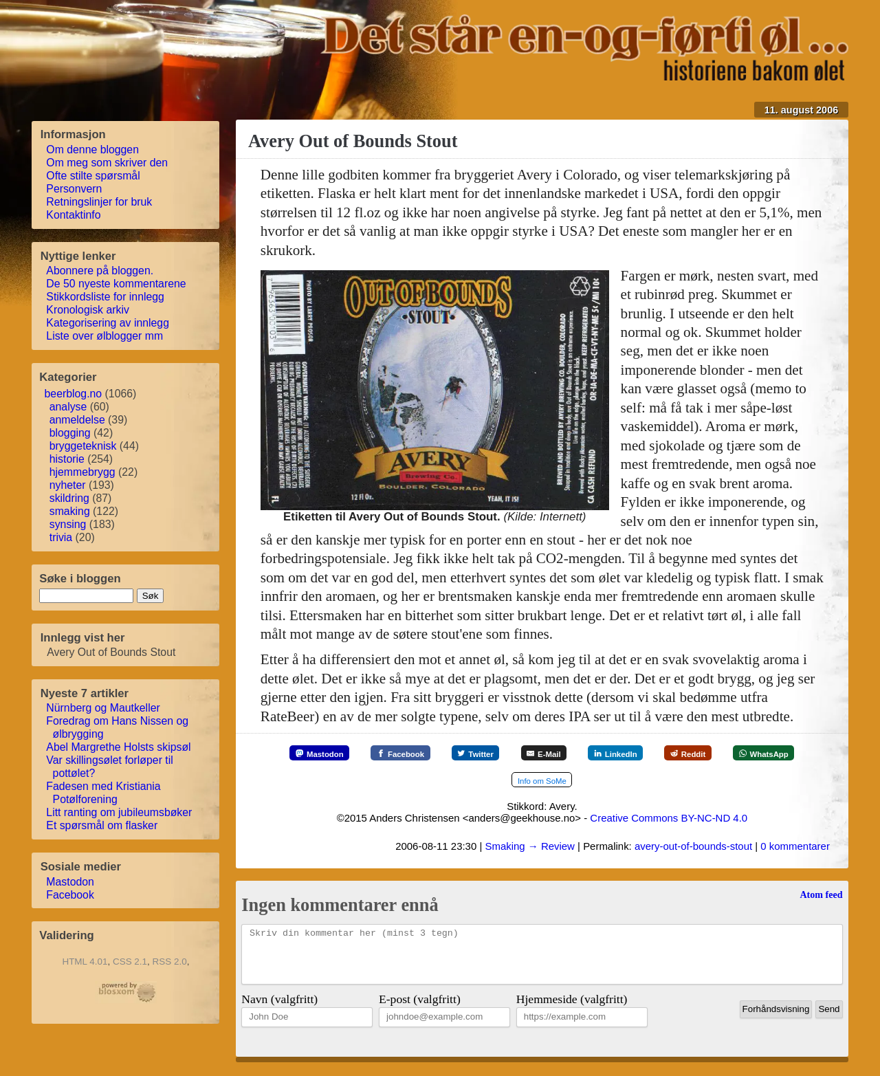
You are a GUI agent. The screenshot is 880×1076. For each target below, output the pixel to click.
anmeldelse (77, 420)
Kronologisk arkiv (88, 310)
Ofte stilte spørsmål (93, 176)
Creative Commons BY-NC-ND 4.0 (668, 819)
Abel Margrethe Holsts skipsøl (118, 747)
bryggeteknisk (83, 446)
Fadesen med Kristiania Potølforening (103, 792)
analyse (68, 407)
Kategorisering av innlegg (108, 323)
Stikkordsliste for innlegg (105, 297)
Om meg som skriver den (107, 162)
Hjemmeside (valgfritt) (572, 1011)
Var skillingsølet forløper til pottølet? (110, 766)
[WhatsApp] (495, 781)
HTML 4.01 (84, 961)
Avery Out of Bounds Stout (353, 141)
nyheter (68, 485)
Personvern (74, 189)
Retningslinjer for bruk (99, 202)
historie (67, 459)
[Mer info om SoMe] (589, 781)
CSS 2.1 (130, 961)
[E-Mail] (591, 753)
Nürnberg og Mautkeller (103, 708)
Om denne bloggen (93, 149)
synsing (68, 524)
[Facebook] (427, 753)
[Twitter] (513, 753)
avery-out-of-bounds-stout (693, 847)
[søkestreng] (86, 596)
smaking (70, 511)
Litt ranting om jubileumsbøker (119, 812)
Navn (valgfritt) (279, 1011)
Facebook (70, 895)
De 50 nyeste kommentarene (116, 283)
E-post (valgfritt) (420, 1011)
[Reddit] (756, 753)
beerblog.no (73, 393)
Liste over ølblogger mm (105, 336)
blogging (70, 433)
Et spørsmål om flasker (102, 825)
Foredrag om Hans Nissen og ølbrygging (117, 727)
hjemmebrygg (83, 472)
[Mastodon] (335, 753)
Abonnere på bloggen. (100, 270)
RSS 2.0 (170, 961)
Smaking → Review (529, 847)
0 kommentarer (795, 847)
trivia (61, 537)
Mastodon (70, 882)
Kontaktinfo (73, 215)
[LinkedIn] (673, 753)
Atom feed (821, 895)
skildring (69, 498)
